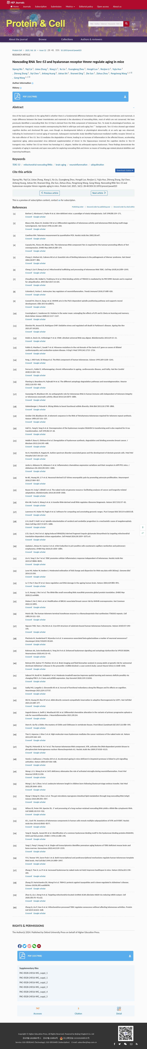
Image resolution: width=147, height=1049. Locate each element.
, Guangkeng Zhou (76, 69)
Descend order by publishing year (98, 207)
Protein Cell (17, 50)
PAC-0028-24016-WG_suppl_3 (34, 987)
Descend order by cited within (124, 207)
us (59, 200)
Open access (103, 6)
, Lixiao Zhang (40, 69)
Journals (27, 6)
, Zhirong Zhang (20, 73)
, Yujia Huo (116, 69)
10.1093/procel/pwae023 (71, 50)
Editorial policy (86, 6)
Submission (56, 6)
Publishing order (78, 207)
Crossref (28, 217)
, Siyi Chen (34, 73)
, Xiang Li (52, 69)
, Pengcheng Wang (118, 73)
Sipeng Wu (17, 69)
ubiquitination (97, 164)
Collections (67, 39)
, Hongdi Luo (91, 69)
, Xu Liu (62, 69)
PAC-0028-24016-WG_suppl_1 (34, 973)
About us (117, 6)
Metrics (70, 6)
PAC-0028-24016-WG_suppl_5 (34, 996)
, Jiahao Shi (62, 73)
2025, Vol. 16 (30, 50)
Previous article (49, 193)
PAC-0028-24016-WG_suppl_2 (34, 982)
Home (14, 6)
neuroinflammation (78, 164)
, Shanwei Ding (76, 73)
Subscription (41, 6)
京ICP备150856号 (50, 1038)
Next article (99, 193)
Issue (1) (42, 50)
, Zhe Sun (89, 73)
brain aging (61, 164)
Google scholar (39, 217)
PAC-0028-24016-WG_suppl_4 (34, 991)
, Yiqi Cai (28, 69)
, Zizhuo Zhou (101, 73)
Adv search (135, 24)
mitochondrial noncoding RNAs (38, 164)
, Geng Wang (18, 77)
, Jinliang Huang (48, 73)
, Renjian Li (104, 69)
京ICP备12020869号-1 (32, 1038)
